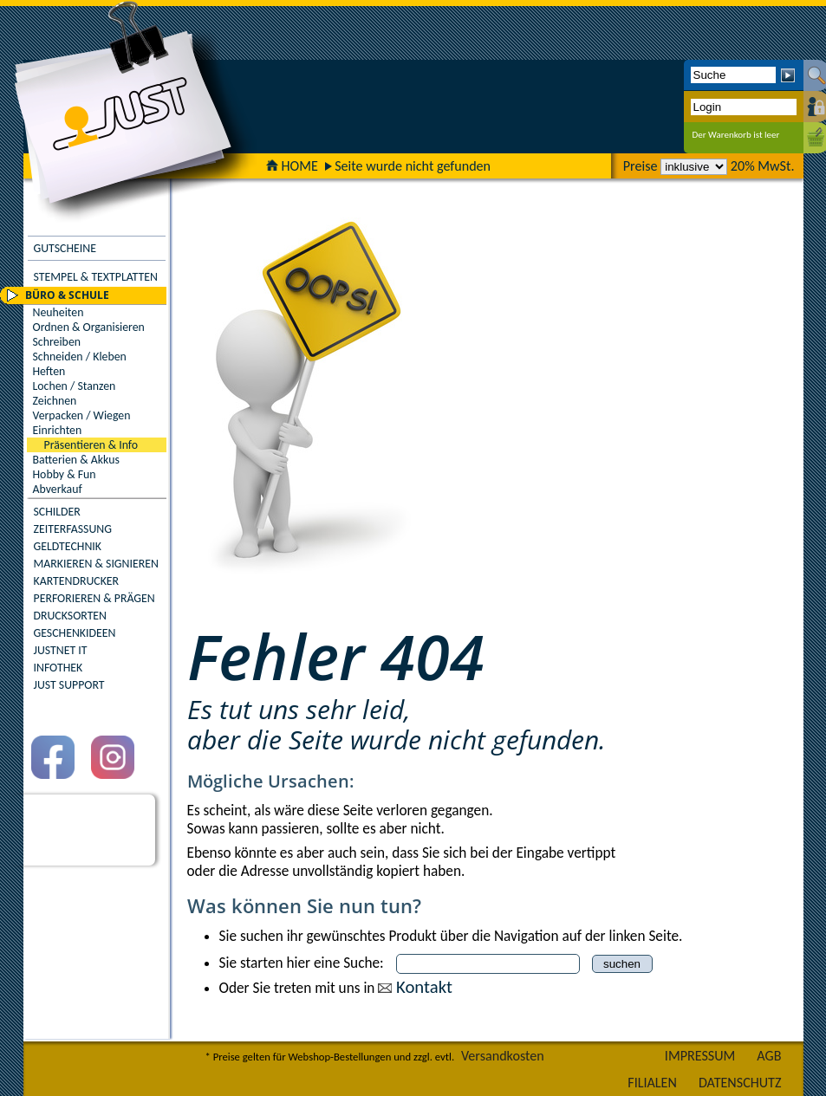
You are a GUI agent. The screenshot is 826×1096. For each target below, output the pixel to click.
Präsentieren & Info (91, 445)
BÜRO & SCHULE (67, 295)
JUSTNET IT (61, 650)
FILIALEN (652, 1082)
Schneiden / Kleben (80, 356)
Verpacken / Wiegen (82, 415)
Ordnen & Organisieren (89, 327)
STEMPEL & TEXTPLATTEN (96, 276)
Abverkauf (57, 489)
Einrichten (57, 430)
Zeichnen (55, 400)
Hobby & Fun (64, 474)
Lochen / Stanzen (74, 386)
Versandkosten (502, 1055)
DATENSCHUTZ (740, 1082)
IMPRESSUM (700, 1055)
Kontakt (424, 987)
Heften (49, 371)
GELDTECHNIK (67, 546)
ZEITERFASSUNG (73, 529)
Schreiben (57, 341)
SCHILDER (57, 511)
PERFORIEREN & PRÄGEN (94, 598)
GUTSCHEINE (65, 248)
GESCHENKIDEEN (75, 633)
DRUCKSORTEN (70, 615)
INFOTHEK (58, 667)
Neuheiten (58, 312)
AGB (769, 1055)
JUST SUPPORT (69, 685)
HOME (292, 166)
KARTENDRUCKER (77, 581)
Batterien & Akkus (76, 459)
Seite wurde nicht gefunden (413, 166)
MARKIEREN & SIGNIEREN (96, 563)
